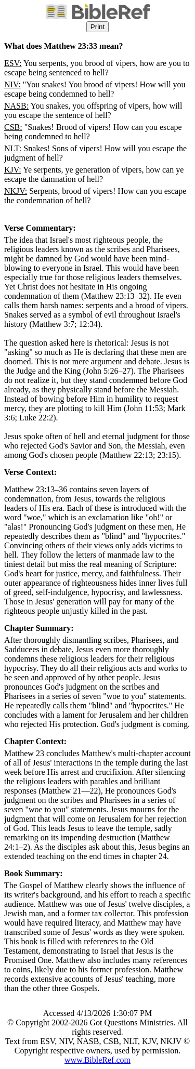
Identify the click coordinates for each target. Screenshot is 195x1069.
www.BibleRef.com (97, 1059)
